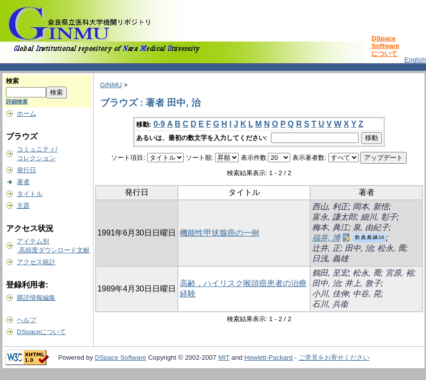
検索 (12, 81)
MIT (224, 357)
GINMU (111, 85)
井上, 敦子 (363, 283)
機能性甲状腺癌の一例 (219, 233)
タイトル (30, 193)
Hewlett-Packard (268, 357)
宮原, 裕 (399, 273)
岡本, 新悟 (371, 206)
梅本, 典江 (330, 227)
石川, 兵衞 (330, 304)
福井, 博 (326, 238)
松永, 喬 (391, 248)
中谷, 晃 (367, 293)
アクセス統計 (36, 262)
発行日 (26, 170)
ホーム (26, 113)
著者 (23, 182)
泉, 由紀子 (371, 227)
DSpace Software (121, 357)
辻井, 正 (326, 248)
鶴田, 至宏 (330, 273)
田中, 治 (359, 248)
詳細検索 (17, 101)
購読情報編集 (36, 297)
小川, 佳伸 (330, 293)
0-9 (159, 124)
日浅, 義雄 (330, 258)
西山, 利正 (330, 206)
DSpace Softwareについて (385, 46)
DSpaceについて (41, 331)
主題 (23, 205)
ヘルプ (26, 320)
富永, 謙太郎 (334, 217)
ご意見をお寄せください (334, 357)
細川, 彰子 (379, 217)
